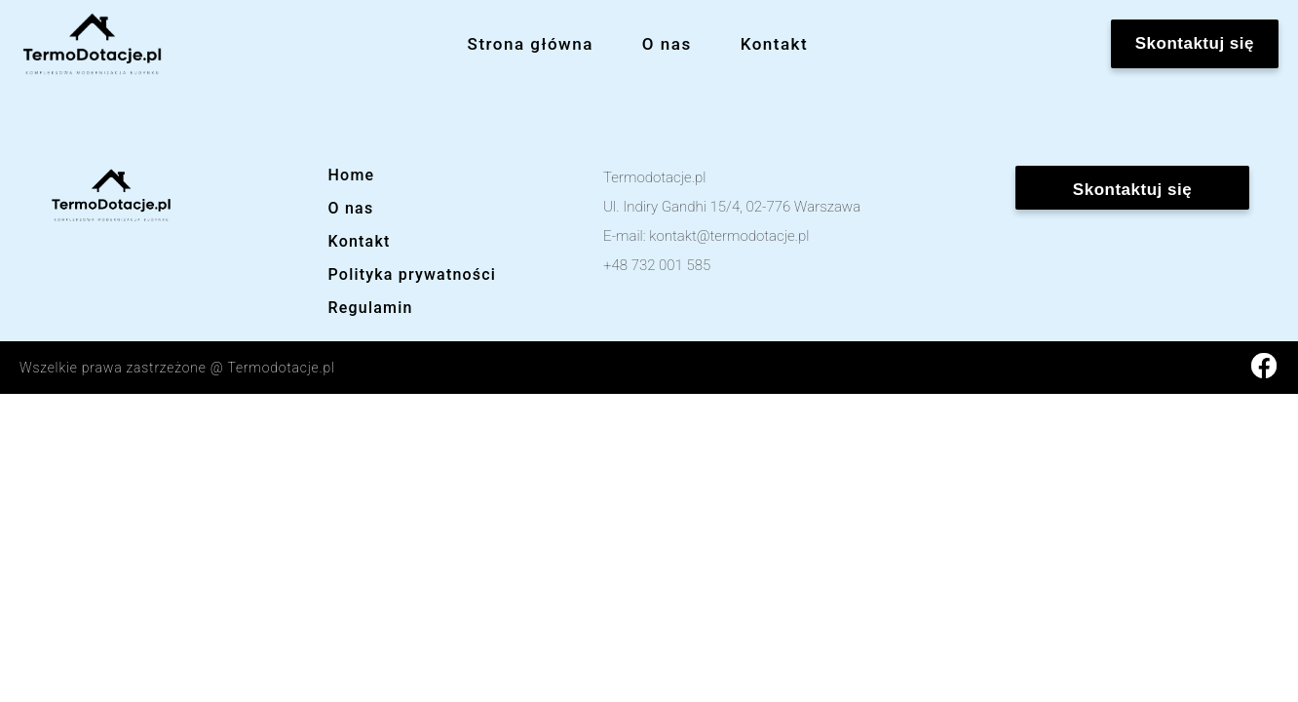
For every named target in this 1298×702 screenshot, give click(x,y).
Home (351, 175)
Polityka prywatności (412, 274)
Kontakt (774, 44)
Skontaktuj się (1194, 43)
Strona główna (530, 44)
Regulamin (370, 307)
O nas (667, 44)
